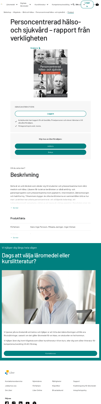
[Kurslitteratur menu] (42, 4)
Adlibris (51, 146)
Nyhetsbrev (37, 381)
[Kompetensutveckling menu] (62, 4)
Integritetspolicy (79, 390)
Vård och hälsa (28, 12)
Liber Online (37, 390)
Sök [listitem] (75, 4)
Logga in (87, 4)
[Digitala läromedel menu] (25, 4)
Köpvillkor (56, 386)
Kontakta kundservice (13, 381)
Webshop (7, 12)
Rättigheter (56, 381)
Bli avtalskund (57, 390)
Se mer (15, 208)
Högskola (16, 12)
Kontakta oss (50, 353)
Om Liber (8, 390)
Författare (37, 386)
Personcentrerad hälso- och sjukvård (50, 12)
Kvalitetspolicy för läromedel (84, 386)
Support (76, 381)
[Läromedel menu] (12, 4)
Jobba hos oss (10, 386)
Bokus (50, 152)
